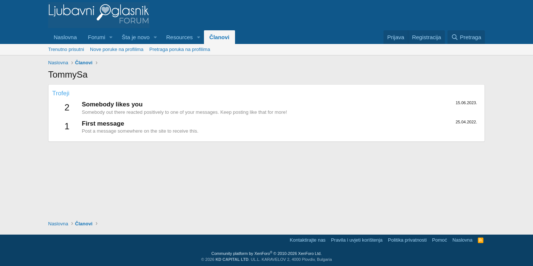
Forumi (96, 37)
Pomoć (439, 240)
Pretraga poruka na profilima (180, 49)
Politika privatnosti (407, 240)
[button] (111, 37)
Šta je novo (136, 37)
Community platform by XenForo (266, 253)
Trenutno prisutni (66, 49)
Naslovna (65, 37)
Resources (179, 37)
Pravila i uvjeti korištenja (356, 240)
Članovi (219, 37)
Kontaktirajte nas (308, 240)
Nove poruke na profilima (117, 49)
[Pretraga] (466, 37)
